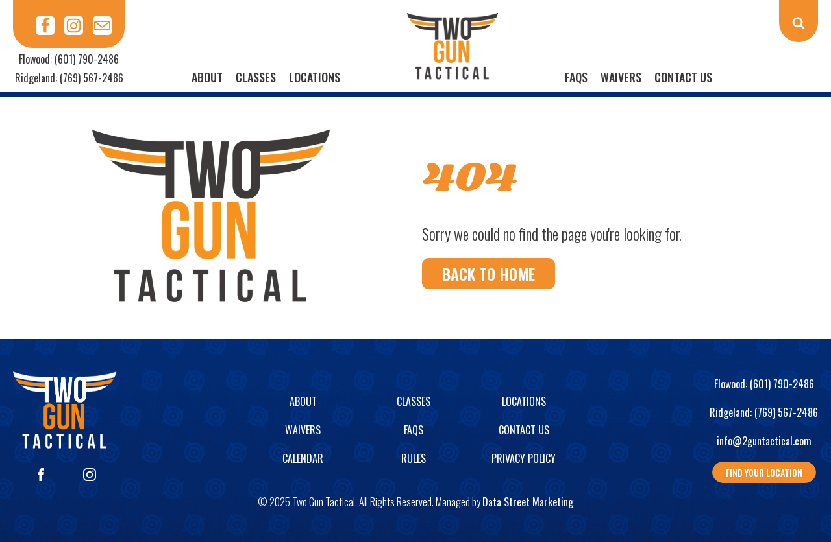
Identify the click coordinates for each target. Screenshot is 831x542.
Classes (256, 77)
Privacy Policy (523, 458)
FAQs (576, 77)
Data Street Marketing (527, 502)
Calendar (302, 458)
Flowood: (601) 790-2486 (69, 59)
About (207, 77)
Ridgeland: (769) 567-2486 (69, 78)
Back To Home (488, 273)
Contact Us (683, 77)
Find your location (764, 472)
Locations (314, 77)
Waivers (621, 77)
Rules (413, 458)
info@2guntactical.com (764, 441)
